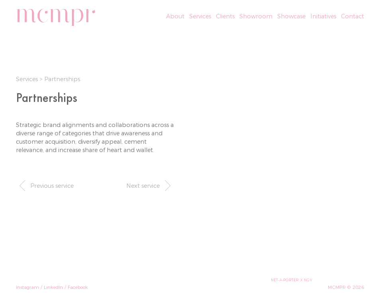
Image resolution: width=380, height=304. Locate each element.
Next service (150, 185)
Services (27, 79)
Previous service (45, 185)
